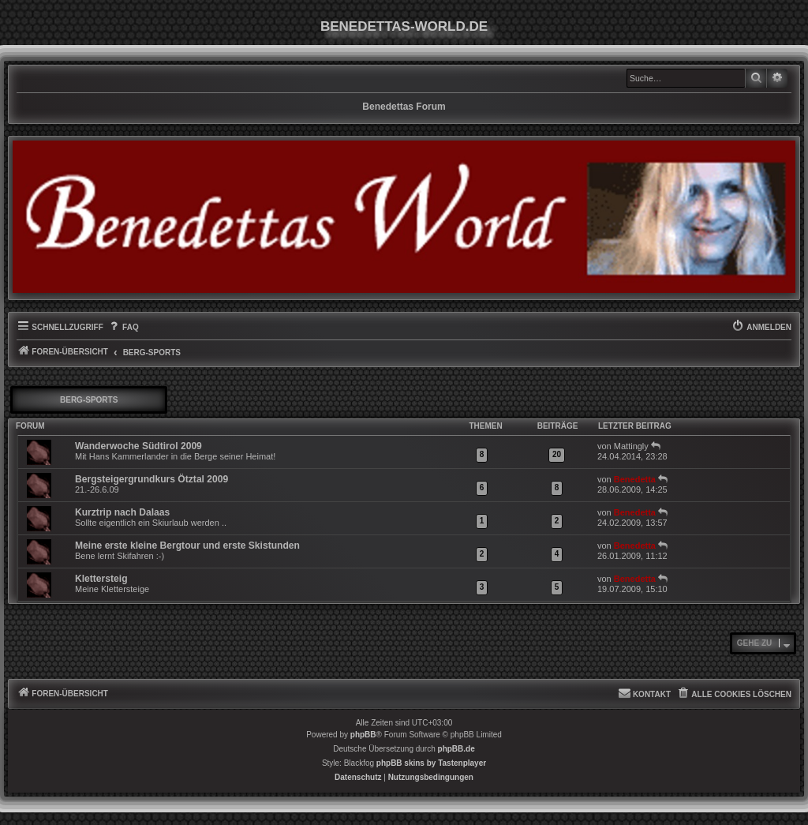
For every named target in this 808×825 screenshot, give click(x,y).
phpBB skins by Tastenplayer (431, 763)
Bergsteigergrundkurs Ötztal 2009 (151, 479)
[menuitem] (123, 327)
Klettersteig (101, 578)
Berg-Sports (89, 400)
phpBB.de (456, 748)
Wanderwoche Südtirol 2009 (138, 446)
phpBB (363, 734)
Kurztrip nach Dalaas (122, 512)
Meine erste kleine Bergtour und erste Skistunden (187, 545)
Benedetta (635, 479)
